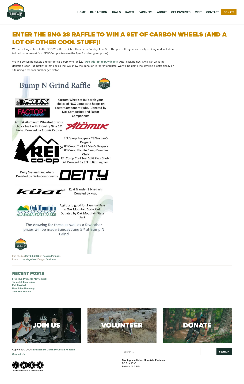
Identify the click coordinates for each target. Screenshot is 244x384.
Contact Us (18, 354)
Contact (212, 12)
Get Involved (180, 12)
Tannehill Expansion (23, 282)
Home (81, 12)
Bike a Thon (98, 12)
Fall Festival (19, 285)
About (162, 12)
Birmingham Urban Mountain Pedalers (53, 349)
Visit (198, 12)
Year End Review (21, 291)
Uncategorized (29, 259)
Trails (116, 12)
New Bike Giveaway (23, 288)
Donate (228, 12)
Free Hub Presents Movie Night (29, 279)
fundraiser (51, 259)
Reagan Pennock (51, 256)
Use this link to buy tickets (101, 62)
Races (129, 12)
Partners (145, 12)
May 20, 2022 (32, 256)
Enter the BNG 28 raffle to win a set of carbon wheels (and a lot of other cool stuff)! (119, 38)
